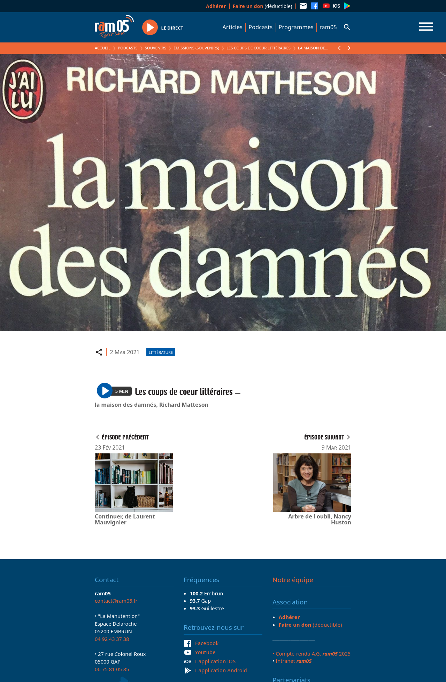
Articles (233, 27)
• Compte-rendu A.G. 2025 (311, 653)
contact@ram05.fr (116, 600)
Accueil (102, 47)
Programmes (296, 27)
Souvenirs (155, 47)
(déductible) (262, 6)
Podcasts (260, 27)
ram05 (328, 27)
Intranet (294, 660)
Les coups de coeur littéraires (258, 47)
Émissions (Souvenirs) (196, 47)
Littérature (161, 352)
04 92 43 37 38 (112, 638)
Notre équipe (292, 579)
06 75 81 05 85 (112, 669)
